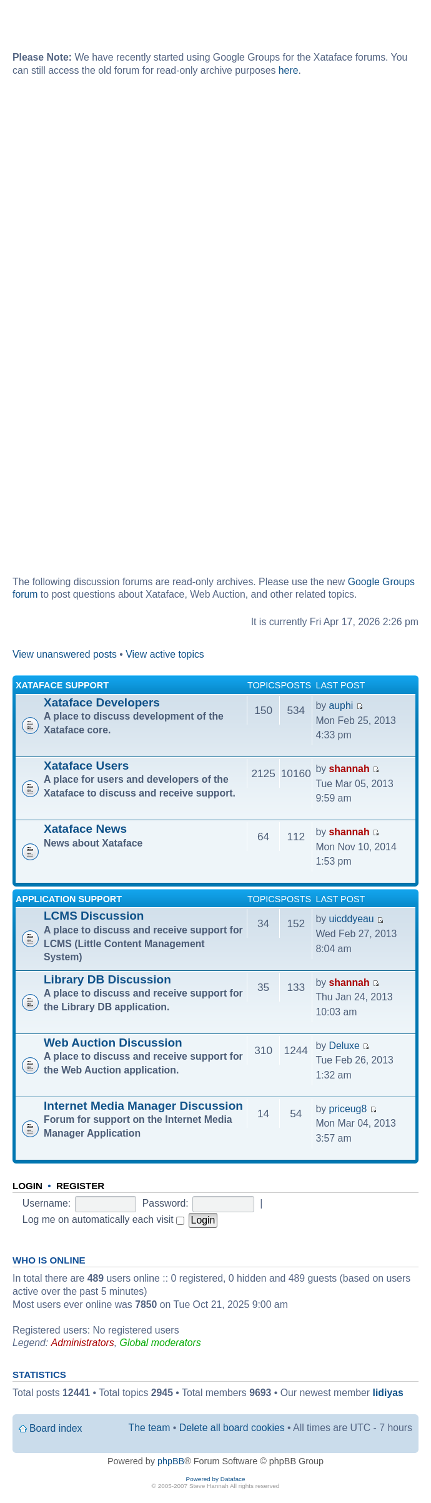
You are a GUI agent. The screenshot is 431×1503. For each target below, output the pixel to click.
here (289, 70)
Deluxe (344, 1045)
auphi (341, 705)
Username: (46, 1203)
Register (80, 1185)
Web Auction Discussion (113, 1042)
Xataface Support (62, 685)
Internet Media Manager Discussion (143, 1105)
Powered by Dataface (215, 1478)
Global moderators (160, 1342)
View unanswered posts (64, 654)
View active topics (165, 654)
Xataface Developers (102, 702)
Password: (165, 1203)
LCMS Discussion (94, 915)
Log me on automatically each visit (103, 1219)
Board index (55, 1428)
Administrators (82, 1342)
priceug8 (348, 1108)
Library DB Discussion (107, 979)
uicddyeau (351, 918)
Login (27, 1185)
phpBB (170, 1461)
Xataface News (85, 828)
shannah (349, 768)
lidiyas (388, 1392)
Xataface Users (86, 765)
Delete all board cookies (232, 1427)
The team (150, 1427)
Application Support (69, 899)
